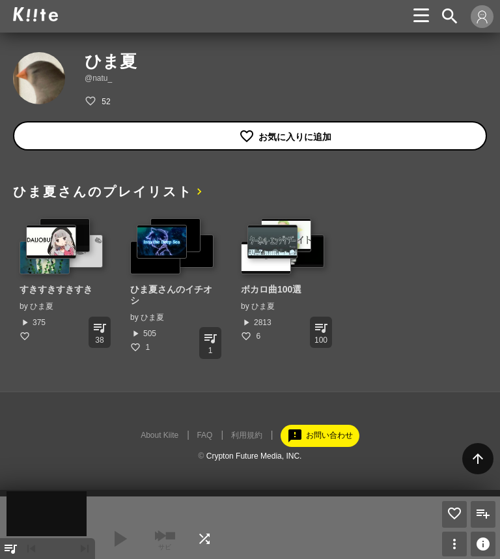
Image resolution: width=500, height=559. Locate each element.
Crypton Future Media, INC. (254, 456)
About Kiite (159, 435)
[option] (62, 280)
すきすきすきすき (56, 289)
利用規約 (246, 435)
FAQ (204, 435)
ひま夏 (41, 306)
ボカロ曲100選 (271, 289)
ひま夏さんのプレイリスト (103, 191)
